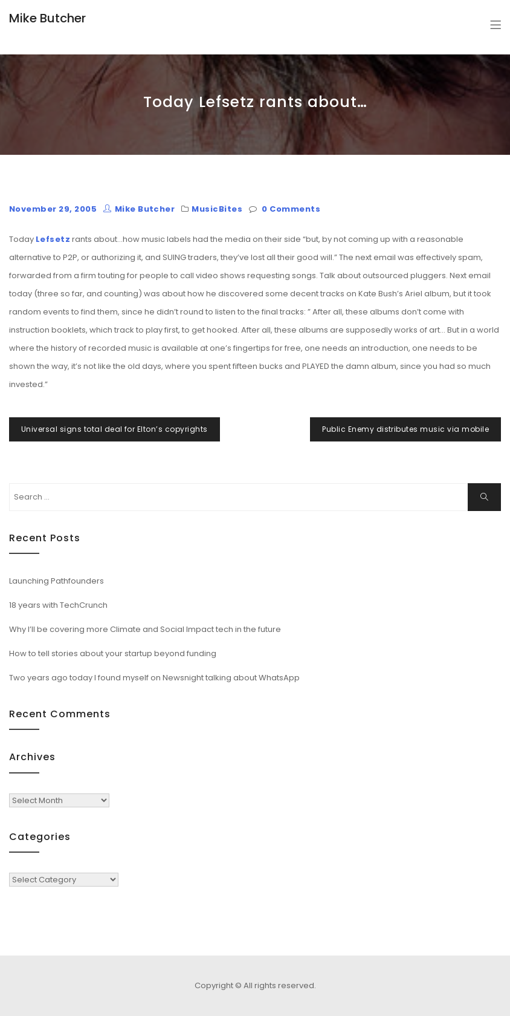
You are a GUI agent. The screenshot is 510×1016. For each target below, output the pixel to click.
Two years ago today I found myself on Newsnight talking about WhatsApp (154, 677)
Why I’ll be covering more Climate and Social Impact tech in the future (145, 629)
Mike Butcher (47, 18)
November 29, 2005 (53, 209)
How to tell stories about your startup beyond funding (112, 653)
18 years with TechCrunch (58, 605)
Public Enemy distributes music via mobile (405, 429)
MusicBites (217, 209)
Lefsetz (53, 239)
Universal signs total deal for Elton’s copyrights (114, 429)
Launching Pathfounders (56, 581)
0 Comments (291, 209)
